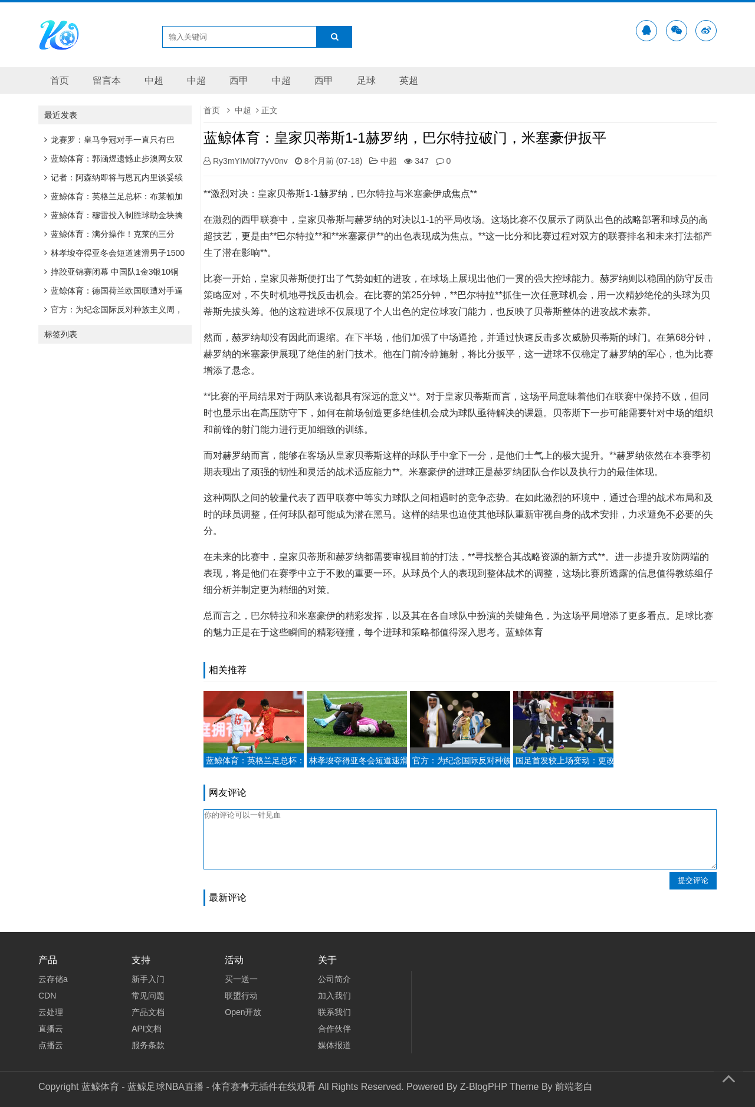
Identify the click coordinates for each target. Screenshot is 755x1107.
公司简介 (334, 979)
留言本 (107, 80)
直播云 (50, 1028)
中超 (154, 80)
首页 (59, 80)
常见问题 (148, 995)
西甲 (238, 80)
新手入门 (148, 979)
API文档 (147, 1028)
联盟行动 (241, 995)
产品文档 (148, 1012)
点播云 (50, 1045)
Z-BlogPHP (483, 1087)
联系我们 (334, 1012)
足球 (366, 80)
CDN (47, 995)
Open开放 (243, 1012)
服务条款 (148, 1045)
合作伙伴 (334, 1028)
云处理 (50, 1012)
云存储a (53, 979)
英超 (408, 80)
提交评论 (693, 880)
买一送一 (241, 979)
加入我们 (334, 995)
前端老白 (574, 1087)
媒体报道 (334, 1045)
